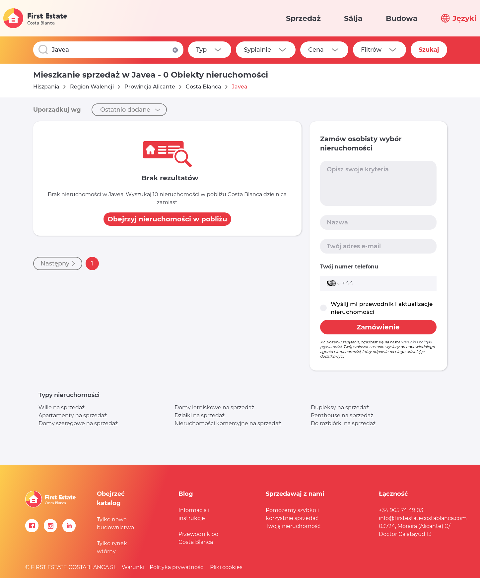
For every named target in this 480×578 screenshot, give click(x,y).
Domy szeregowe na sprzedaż (78, 423)
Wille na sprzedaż (61, 407)
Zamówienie (378, 327)
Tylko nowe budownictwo (115, 523)
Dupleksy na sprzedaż (340, 407)
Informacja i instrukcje (193, 514)
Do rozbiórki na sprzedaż (343, 423)
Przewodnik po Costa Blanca (198, 538)
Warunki (133, 567)
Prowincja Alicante (149, 87)
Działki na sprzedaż (199, 415)
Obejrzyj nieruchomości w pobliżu (167, 219)
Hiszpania (46, 87)
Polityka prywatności (177, 567)
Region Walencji (92, 87)
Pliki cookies (226, 567)
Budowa (402, 18)
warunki (408, 342)
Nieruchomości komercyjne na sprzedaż (227, 423)
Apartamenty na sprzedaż (72, 415)
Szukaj (429, 49)
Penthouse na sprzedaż (342, 415)
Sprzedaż (303, 18)
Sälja (353, 18)
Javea (239, 87)
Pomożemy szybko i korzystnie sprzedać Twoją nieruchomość (293, 518)
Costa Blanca (203, 87)
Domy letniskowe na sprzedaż (214, 407)
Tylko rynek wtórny (112, 547)
